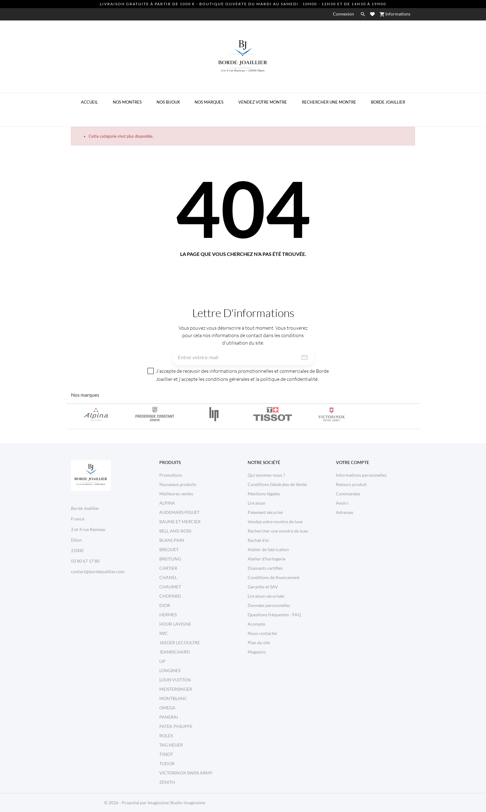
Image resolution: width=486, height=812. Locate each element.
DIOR (164, 605)
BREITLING (170, 558)
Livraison (256, 503)
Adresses (344, 512)
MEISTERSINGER (175, 689)
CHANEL (168, 577)
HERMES (168, 614)
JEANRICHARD (174, 651)
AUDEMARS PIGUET (179, 512)
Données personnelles (269, 605)
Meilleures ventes (176, 493)
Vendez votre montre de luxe (275, 521)
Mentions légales (264, 493)
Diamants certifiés (265, 568)
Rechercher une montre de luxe (278, 530)
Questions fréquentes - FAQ (274, 614)
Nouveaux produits (177, 484)
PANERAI (168, 717)
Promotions (170, 475)
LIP (162, 661)
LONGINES (169, 670)
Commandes (348, 493)
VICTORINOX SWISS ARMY (186, 772)
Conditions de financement (273, 577)
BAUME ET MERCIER (180, 521)
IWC (163, 633)
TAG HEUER (171, 744)
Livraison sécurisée (266, 596)
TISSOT (166, 754)
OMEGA (167, 707)
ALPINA (167, 503)
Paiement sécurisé (265, 512)
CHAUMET (170, 586)
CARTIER (168, 568)
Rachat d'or (258, 540)
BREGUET (169, 549)
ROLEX (166, 735)
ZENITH (167, 782)
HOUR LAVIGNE (175, 624)
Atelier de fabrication (268, 549)
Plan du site (259, 642)
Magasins (257, 651)
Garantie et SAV (263, 586)
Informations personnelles (361, 475)
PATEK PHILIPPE (175, 726)
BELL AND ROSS (175, 530)
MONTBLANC (173, 698)
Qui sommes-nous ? (266, 475)
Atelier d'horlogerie (266, 558)
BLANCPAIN (171, 540)
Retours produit (351, 484)
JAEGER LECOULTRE (179, 642)
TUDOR (167, 763)
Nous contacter (262, 633)
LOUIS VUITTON (175, 679)
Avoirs (342, 503)
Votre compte (352, 462)
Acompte (256, 624)
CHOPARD (170, 596)
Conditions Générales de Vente (277, 484)
